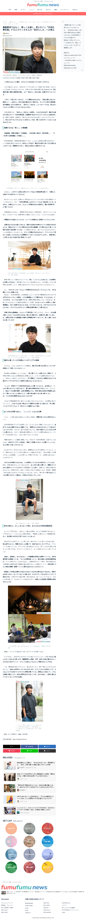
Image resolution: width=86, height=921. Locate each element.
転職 (38, 78)
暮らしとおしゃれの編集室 (68, 907)
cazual (63, 912)
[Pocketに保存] (11, 751)
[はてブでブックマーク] (47, 746)
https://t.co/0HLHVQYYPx (72, 55)
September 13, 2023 (70, 68)
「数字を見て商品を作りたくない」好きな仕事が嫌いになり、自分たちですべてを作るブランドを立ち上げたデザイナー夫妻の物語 (36, 787)
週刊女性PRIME (29, 903)
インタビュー (6, 78)
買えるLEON (46, 905)
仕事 (27, 78)
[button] (47, 751)
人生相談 (18, 78)
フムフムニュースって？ (7, 903)
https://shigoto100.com (20, 739)
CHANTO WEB (29, 905)
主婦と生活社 (4, 912)
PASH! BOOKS (47, 912)
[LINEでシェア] (29, 751)
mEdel (26, 910)
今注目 (22, 78)
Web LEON (46, 903)
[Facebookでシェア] (29, 746)
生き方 (33, 78)
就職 (30, 78)
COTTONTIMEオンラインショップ (70, 910)
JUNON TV (28, 912)
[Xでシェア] (11, 746)
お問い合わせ (4, 910)
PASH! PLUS (46, 910)
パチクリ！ (64, 905)
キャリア (13, 78)
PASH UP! (45, 907)
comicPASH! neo (66, 903)
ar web (26, 908)
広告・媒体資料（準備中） (7, 907)
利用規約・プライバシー (7, 905)
